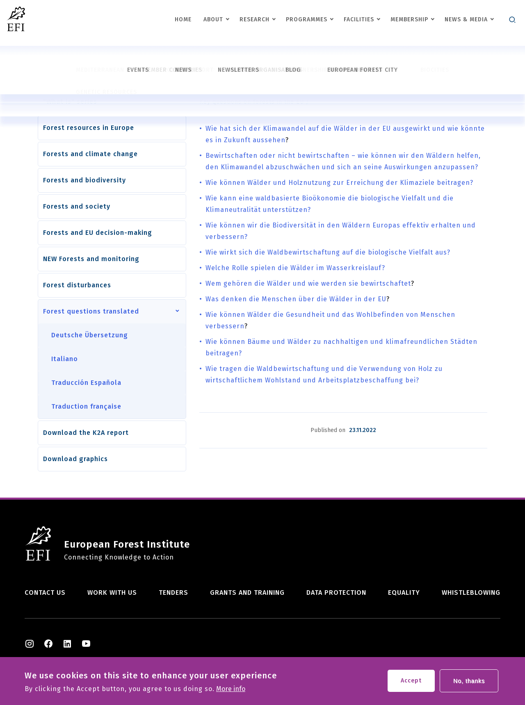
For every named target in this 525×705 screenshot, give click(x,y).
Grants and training (247, 592)
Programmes (306, 19)
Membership (409, 19)
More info (230, 690)
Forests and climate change (90, 154)
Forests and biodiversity (84, 180)
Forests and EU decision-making (97, 233)
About (213, 19)
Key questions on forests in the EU (251, 101)
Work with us (112, 592)
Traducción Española (86, 383)
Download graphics (75, 459)
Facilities (359, 19)
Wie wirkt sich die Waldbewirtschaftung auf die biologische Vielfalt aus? (327, 252)
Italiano (64, 359)
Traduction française (86, 406)
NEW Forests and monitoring (91, 259)
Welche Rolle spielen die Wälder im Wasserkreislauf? (295, 268)
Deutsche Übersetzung (89, 335)
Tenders (173, 592)
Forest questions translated (91, 311)
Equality (404, 592)
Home (183, 19)
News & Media (466, 19)
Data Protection (336, 592)
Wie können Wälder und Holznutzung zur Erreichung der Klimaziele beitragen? (339, 182)
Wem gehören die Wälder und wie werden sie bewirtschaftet (308, 283)
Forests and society (76, 206)
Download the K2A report (86, 433)
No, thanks (469, 682)
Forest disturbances (77, 285)
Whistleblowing (471, 592)
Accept (411, 682)
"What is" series (70, 101)
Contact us (45, 592)
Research (254, 19)
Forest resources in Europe (88, 128)
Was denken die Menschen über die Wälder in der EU (295, 299)
